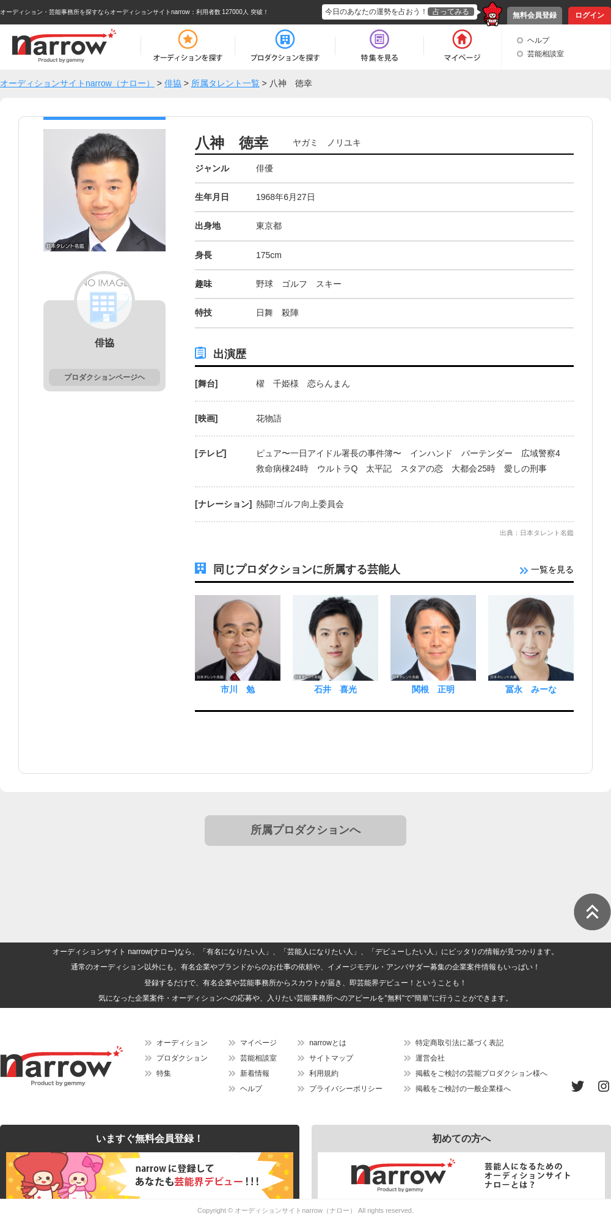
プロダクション (182, 1058)
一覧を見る (547, 569)
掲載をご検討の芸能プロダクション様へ (481, 1073)
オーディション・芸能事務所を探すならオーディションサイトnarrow (95, 12)
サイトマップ (331, 1058)
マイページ (258, 1043)
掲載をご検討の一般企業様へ (463, 1088)
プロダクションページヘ (104, 377)
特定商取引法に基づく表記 (459, 1043)
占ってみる (451, 11)
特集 (163, 1073)
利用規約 (323, 1073)
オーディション (182, 1043)
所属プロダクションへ (305, 830)
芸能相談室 (545, 54)
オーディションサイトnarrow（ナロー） (295, 1210)
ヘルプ (538, 40)
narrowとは (327, 1043)
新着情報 (254, 1073)
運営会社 (430, 1058)
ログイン (589, 15)
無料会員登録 (535, 15)
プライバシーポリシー (345, 1088)
